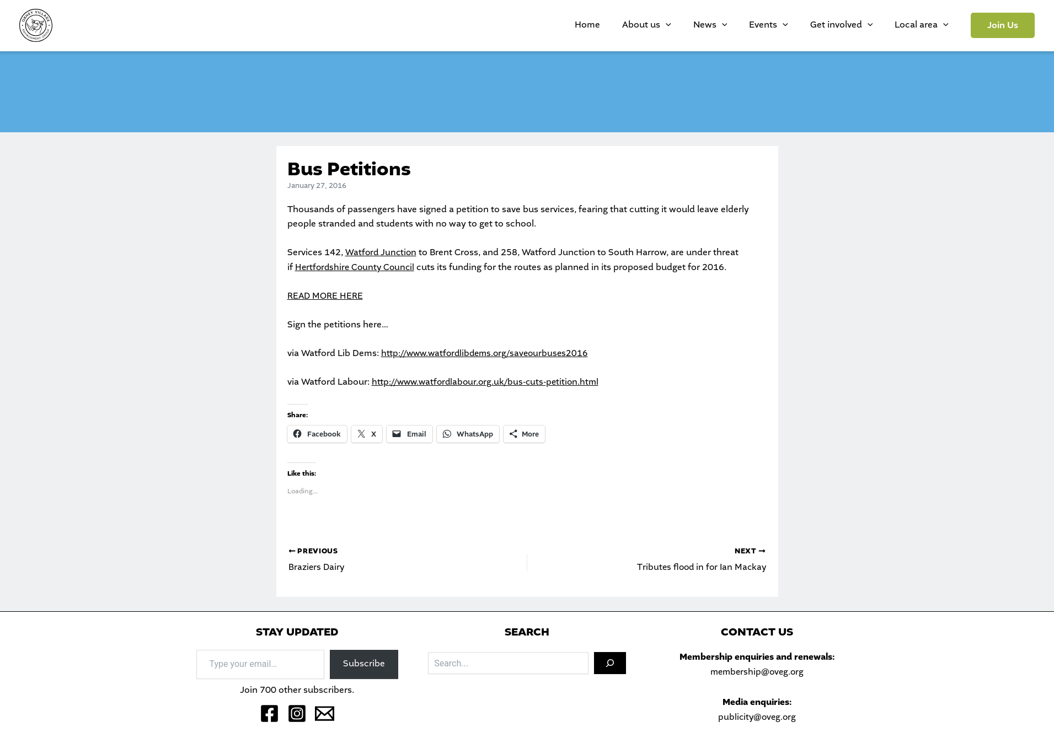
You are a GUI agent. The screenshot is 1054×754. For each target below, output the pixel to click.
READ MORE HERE (325, 296)
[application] (715, 25)
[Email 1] (324, 713)
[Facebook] (269, 713)
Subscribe (364, 664)
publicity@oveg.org (756, 717)
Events (796, 25)
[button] (1003, 25)
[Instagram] (297, 713)
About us (696, 25)
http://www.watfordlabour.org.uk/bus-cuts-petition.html (489, 382)
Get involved (858, 25)
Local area (927, 25)
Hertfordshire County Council (357, 267)
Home (648, 25)
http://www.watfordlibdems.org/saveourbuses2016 (488, 353)
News (749, 25)
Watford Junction (382, 252)
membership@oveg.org (756, 672)
